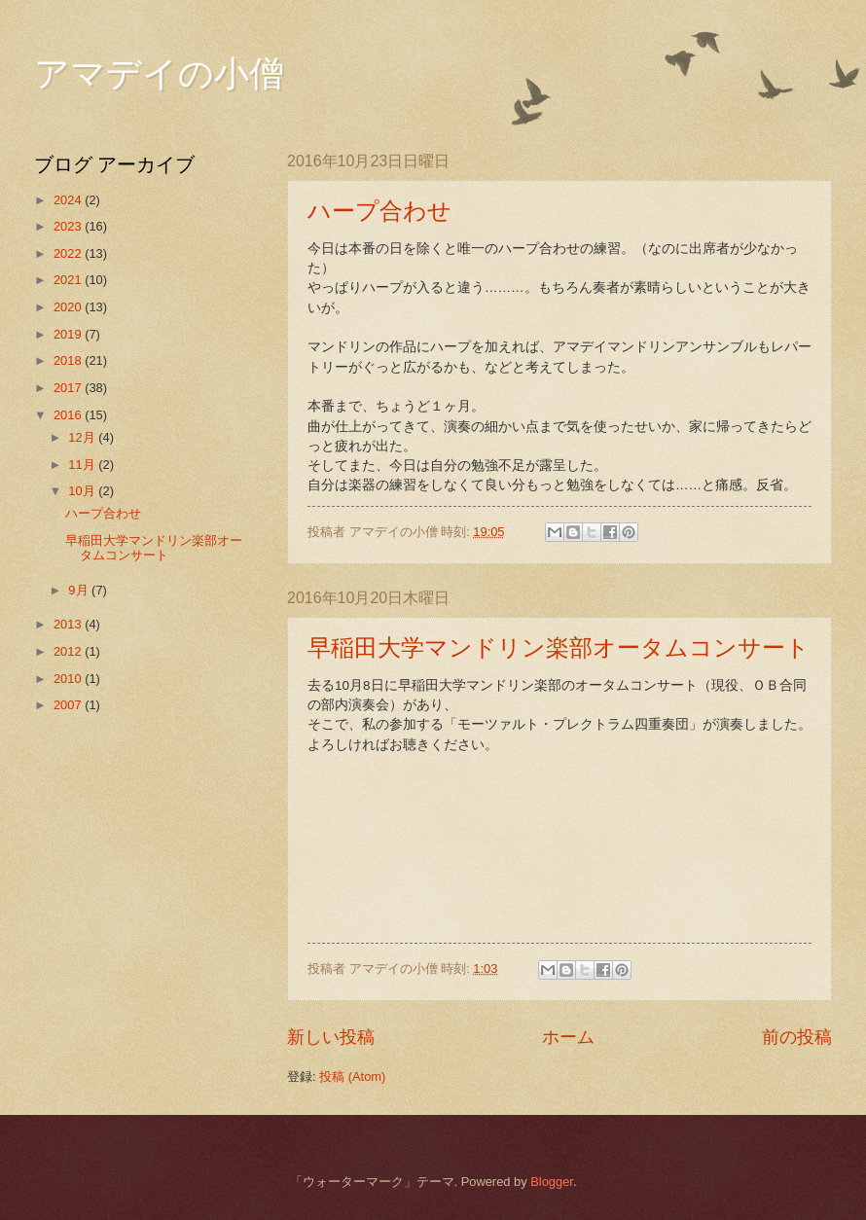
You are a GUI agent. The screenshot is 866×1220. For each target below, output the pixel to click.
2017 (69, 387)
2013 (69, 624)
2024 (69, 200)
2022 (69, 253)
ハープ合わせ (379, 211)
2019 (69, 334)
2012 (69, 651)
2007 (69, 705)
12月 (83, 437)
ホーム (568, 1037)
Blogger (551, 1181)
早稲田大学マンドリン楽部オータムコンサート (558, 648)
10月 (83, 491)
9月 (79, 590)
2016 (69, 415)
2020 (69, 307)
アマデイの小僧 (159, 73)
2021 (69, 279)
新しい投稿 (331, 1037)
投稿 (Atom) (352, 1076)
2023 (69, 226)
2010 (69, 678)
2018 (69, 360)
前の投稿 (797, 1037)
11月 (83, 464)
